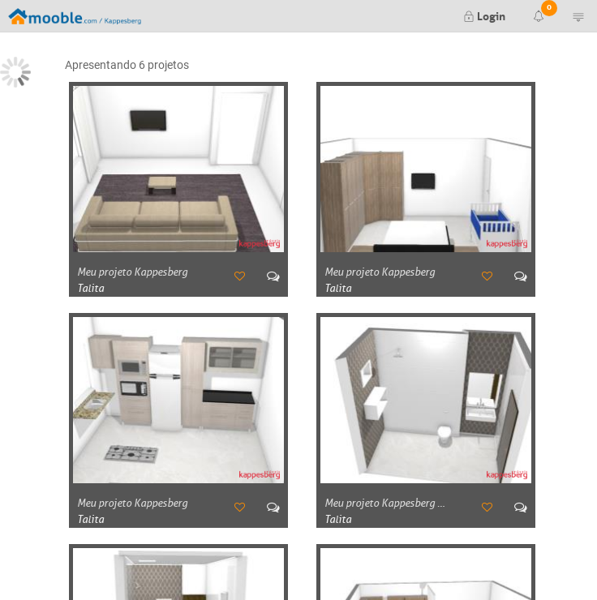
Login (484, 15)
